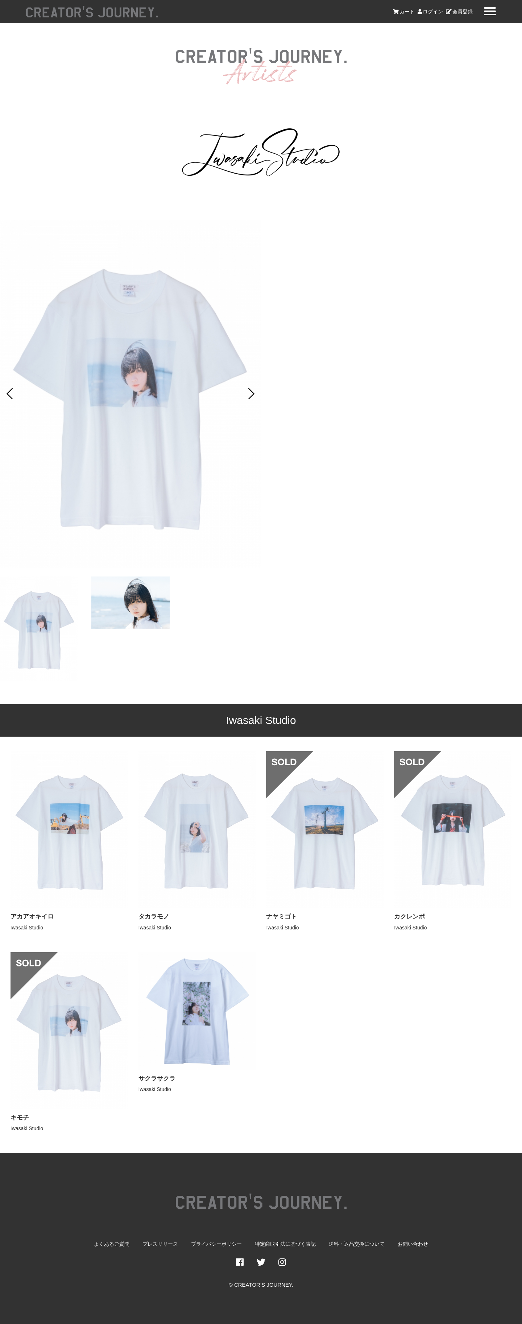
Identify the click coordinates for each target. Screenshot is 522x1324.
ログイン (430, 11)
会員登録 (459, 11)
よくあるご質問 (111, 1244)
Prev (9, 394)
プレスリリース (160, 1244)
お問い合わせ (413, 1244)
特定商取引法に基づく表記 (285, 1244)
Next (251, 394)
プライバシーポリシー (216, 1244)
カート (404, 11)
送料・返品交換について (357, 1244)
